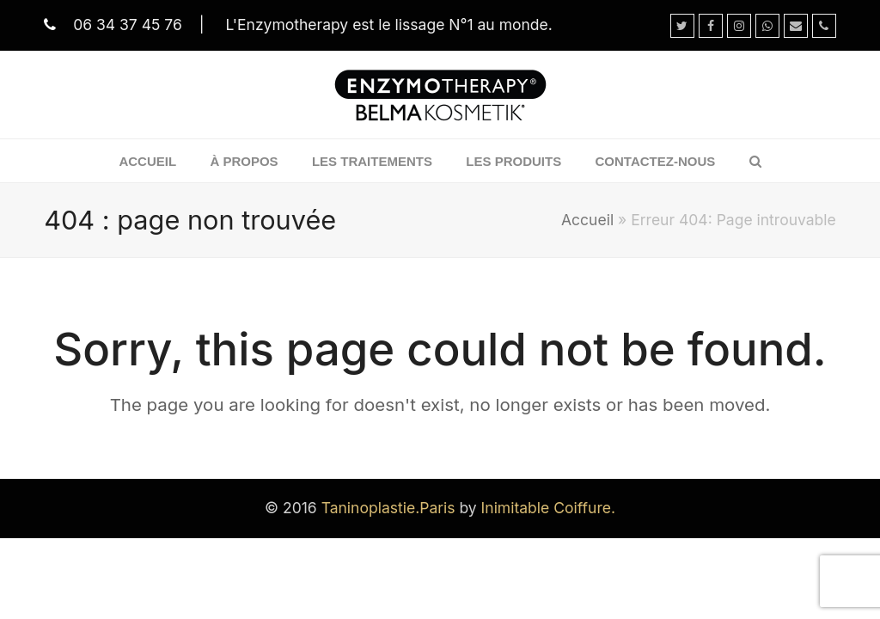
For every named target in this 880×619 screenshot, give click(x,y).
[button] (755, 160)
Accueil (587, 220)
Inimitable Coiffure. (548, 508)
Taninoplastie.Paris (388, 508)
